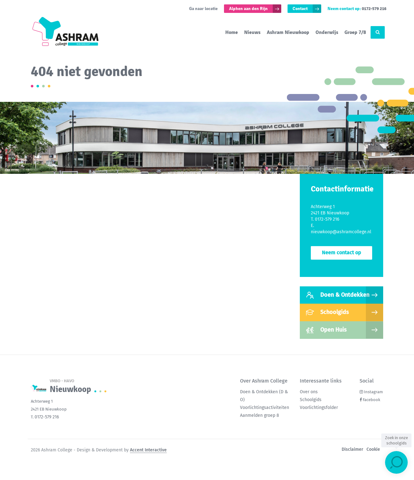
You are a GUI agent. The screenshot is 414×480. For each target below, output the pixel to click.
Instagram (373, 391)
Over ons (309, 391)
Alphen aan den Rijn (248, 8)
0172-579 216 (374, 8)
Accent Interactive (148, 450)
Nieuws (252, 32)
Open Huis (326, 330)
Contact (300, 8)
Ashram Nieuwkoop (288, 32)
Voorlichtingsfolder (319, 407)
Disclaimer (352, 449)
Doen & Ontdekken (337, 295)
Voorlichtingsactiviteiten (264, 407)
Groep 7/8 (355, 32)
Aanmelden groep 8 (259, 415)
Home (231, 32)
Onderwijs (327, 32)
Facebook (371, 399)
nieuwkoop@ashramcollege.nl (341, 231)
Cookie (373, 449)
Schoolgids (327, 312)
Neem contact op (341, 253)
